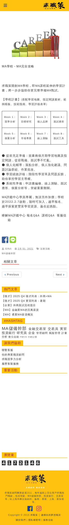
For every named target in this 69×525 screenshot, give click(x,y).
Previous (12, 274)
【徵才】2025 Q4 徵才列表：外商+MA (27, 296)
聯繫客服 (7, 350)
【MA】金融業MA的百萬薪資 (20, 309)
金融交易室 (38, 329)
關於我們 (21, 520)
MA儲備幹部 (8, 253)
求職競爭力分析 (12, 359)
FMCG (23, 337)
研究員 (22, 333)
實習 (63, 329)
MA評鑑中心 (10, 197)
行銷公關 (32, 337)
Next (60, 274)
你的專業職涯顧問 (13, 354)
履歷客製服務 (10, 363)
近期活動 (45, 249)
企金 (31, 333)
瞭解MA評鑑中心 (14, 215)
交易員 (53, 329)
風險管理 (55, 333)
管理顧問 (42, 333)
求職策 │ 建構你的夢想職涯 (45, 515)
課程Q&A (48, 215)
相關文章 (10, 261)
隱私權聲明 (34, 520)
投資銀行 (9, 333)
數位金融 (13, 337)
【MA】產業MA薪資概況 (17, 314)
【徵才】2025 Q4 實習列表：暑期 (24, 300)
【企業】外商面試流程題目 (19, 305)
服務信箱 (48, 520)
